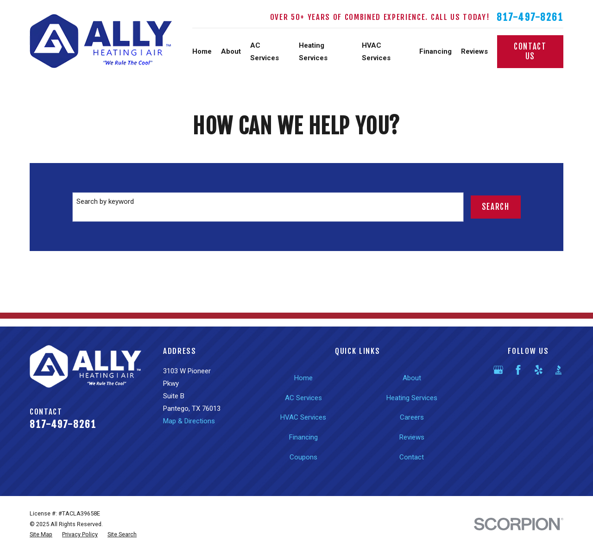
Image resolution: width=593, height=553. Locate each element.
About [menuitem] (231, 51)
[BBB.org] (558, 370)
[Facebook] (518, 370)
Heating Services (411, 398)
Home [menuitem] (202, 51)
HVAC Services (303, 417)
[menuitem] (41, 534)
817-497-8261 (530, 17)
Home (303, 378)
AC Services (303, 398)
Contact (411, 457)
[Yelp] (538, 370)
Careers (412, 417)
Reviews (411, 437)
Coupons (303, 457)
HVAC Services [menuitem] (376, 51)
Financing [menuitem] (435, 51)
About (412, 378)
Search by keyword (105, 201)
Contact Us (530, 51)
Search (496, 207)
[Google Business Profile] (498, 370)
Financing (303, 437)
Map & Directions (189, 421)
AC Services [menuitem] (264, 51)
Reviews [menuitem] (474, 51)
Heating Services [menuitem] (313, 51)
